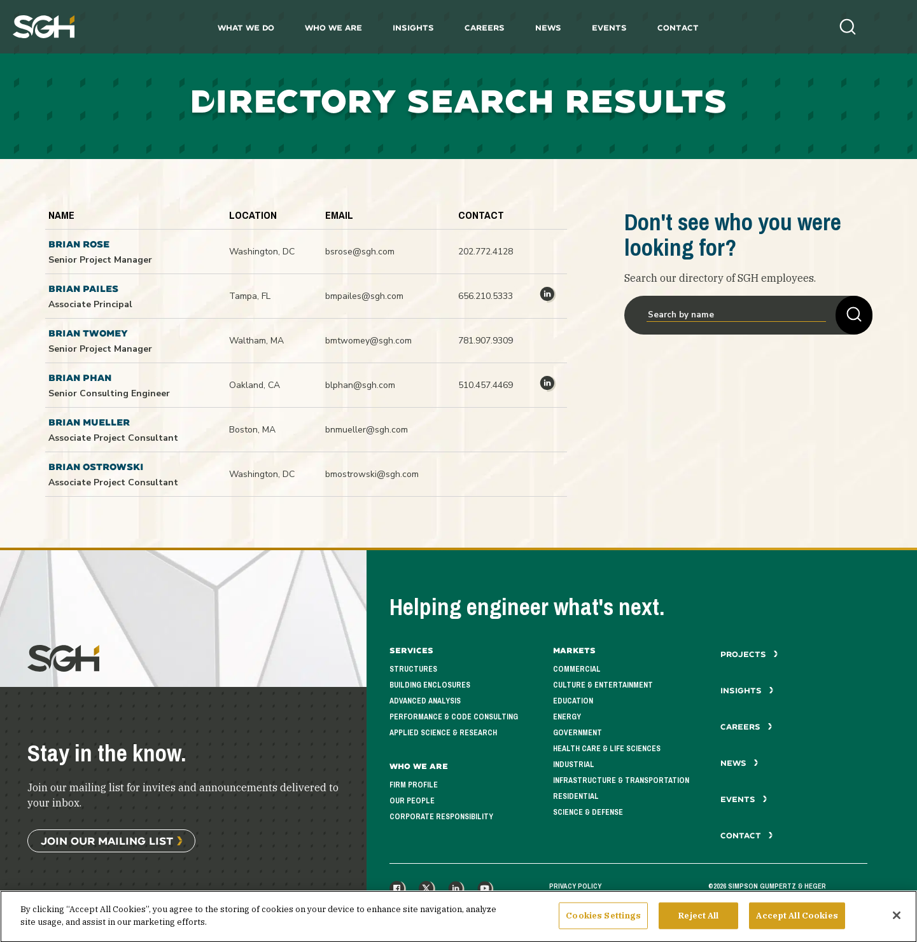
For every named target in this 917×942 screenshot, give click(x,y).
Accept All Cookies (796, 925)
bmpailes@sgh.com (364, 296)
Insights (413, 27)
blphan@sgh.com (360, 385)
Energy (567, 717)
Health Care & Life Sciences (607, 749)
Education (573, 701)
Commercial (577, 669)
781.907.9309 (485, 341)
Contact (678, 27)
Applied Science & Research (443, 733)
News (548, 27)
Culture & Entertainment (603, 685)
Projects (749, 654)
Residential (576, 796)
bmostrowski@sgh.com (372, 474)
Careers (485, 27)
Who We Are (333, 27)
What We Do (246, 27)
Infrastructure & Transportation (621, 780)
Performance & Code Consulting (453, 717)
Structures (413, 669)
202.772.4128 (485, 252)
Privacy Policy (575, 886)
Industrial (573, 765)
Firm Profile (413, 785)
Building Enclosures (429, 685)
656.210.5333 (485, 296)
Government (577, 733)
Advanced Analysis (425, 701)
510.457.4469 (485, 385)
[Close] (897, 925)
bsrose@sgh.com (360, 252)
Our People (412, 801)
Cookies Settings (603, 925)
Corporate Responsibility (441, 817)
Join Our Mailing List (107, 840)
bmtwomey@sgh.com (368, 341)
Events (609, 27)
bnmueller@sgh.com (366, 430)
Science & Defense (588, 812)
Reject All (698, 925)
